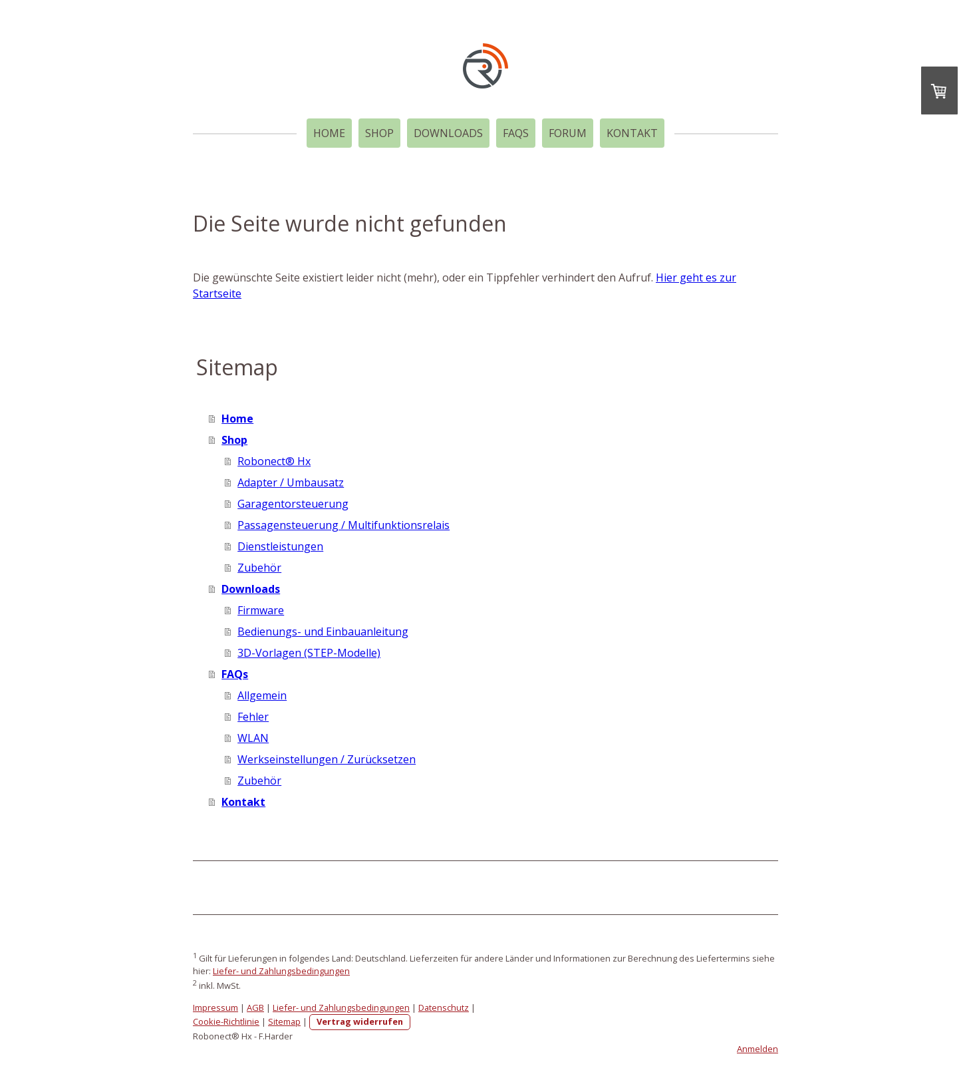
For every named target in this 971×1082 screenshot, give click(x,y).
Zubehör (259, 567)
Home (329, 133)
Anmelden (757, 1049)
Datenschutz (443, 1007)
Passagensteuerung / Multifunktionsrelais (343, 525)
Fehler (253, 716)
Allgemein (262, 695)
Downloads (448, 133)
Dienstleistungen (280, 546)
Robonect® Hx (274, 461)
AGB (255, 1007)
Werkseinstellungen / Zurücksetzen (326, 759)
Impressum (215, 1007)
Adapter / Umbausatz (290, 482)
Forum (568, 133)
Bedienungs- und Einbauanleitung (322, 631)
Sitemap (284, 1021)
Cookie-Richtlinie (226, 1021)
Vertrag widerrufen (360, 1021)
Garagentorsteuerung (292, 503)
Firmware (260, 610)
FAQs (516, 133)
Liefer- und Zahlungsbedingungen (281, 971)
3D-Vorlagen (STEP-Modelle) (308, 652)
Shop (379, 133)
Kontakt (632, 133)
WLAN (253, 738)
